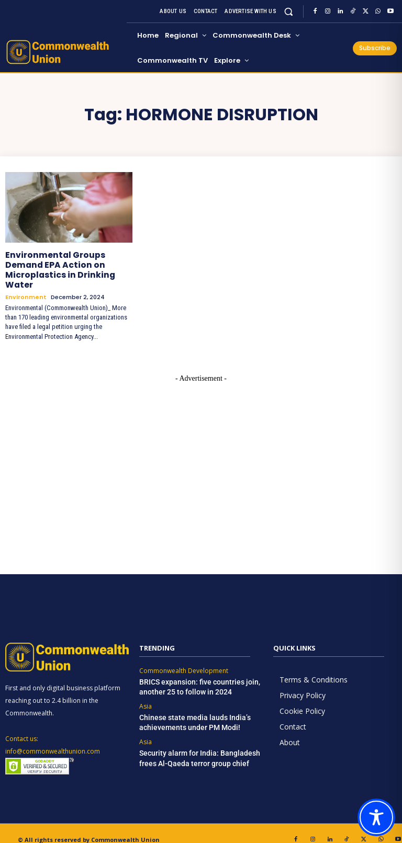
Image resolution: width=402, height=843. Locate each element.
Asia (145, 692)
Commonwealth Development (183, 658)
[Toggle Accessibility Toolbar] (376, 817)
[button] (288, 11)
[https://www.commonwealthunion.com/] (64, 52)
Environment (26, 284)
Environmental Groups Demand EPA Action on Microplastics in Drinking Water (68, 263)
